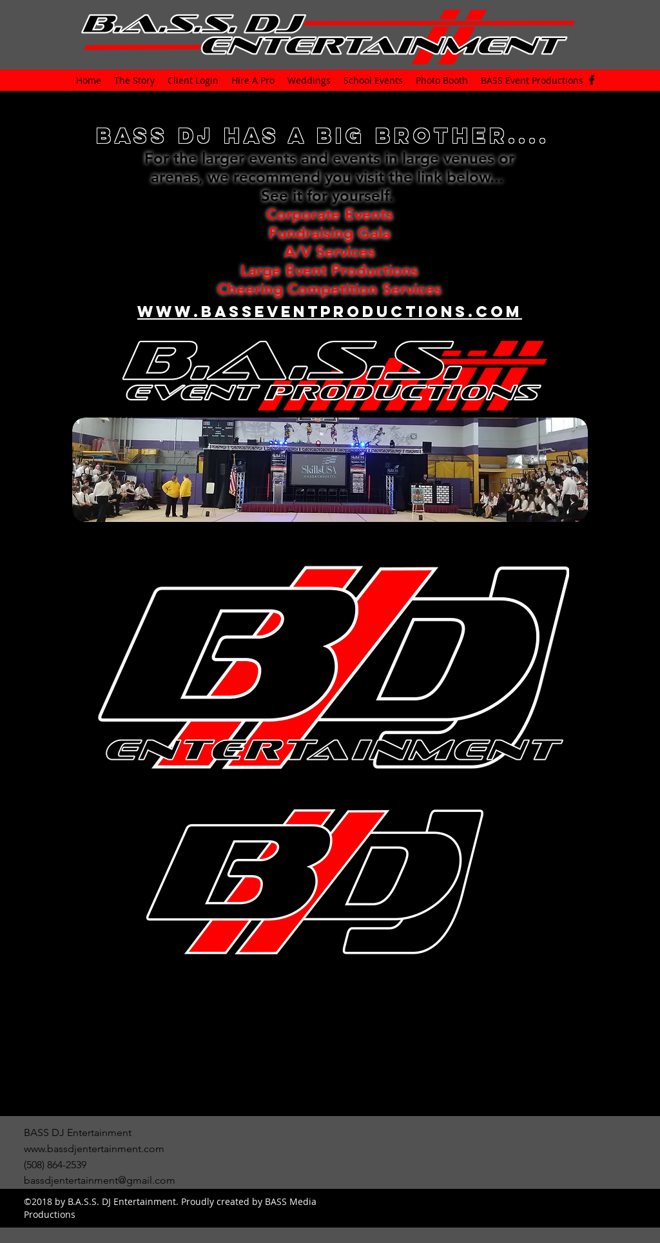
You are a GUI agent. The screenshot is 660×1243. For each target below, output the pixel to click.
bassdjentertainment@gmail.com (99, 1180)
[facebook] (591, 79)
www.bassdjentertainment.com (94, 1148)
